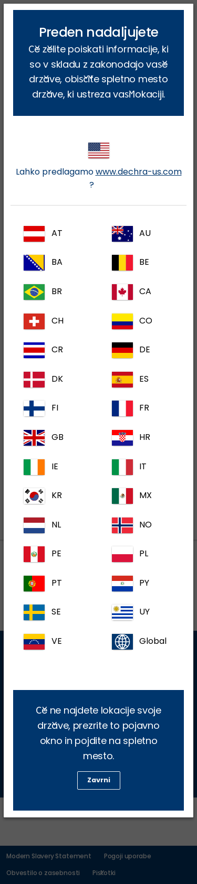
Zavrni (98, 779)
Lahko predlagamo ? (99, 167)
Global (139, 642)
